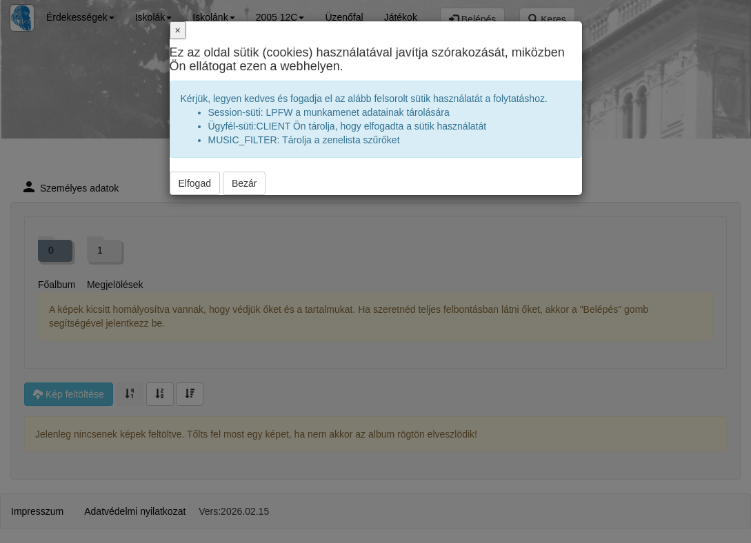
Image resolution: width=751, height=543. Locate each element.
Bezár (244, 183)
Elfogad (195, 183)
